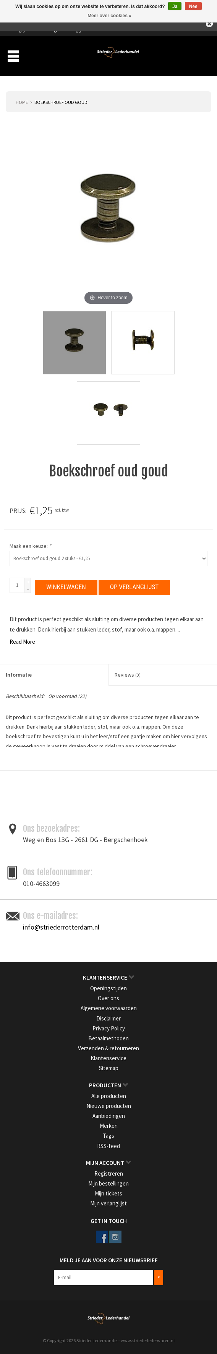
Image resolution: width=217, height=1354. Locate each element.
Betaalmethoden (108, 1036)
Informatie (19, 672)
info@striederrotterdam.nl (61, 924)
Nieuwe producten (108, 1103)
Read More (22, 639)
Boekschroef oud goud (60, 102)
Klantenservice (108, 1055)
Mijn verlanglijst (108, 1201)
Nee (193, 6)
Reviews (128, 672)
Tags (108, 1133)
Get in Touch (109, 1218)
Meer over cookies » (109, 15)
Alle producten (108, 1093)
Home (22, 102)
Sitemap (108, 1066)
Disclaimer (108, 1016)
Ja (174, 6)
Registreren (108, 1171)
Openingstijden (108, 986)
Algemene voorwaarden (109, 1005)
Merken (109, 1123)
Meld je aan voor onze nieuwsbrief (109, 1258)
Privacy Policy (108, 1026)
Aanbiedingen (108, 1113)
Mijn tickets (108, 1191)
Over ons (108, 995)
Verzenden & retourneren (108, 1046)
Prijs (17, 510)
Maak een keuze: (30, 546)
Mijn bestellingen (108, 1181)
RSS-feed (108, 1143)
